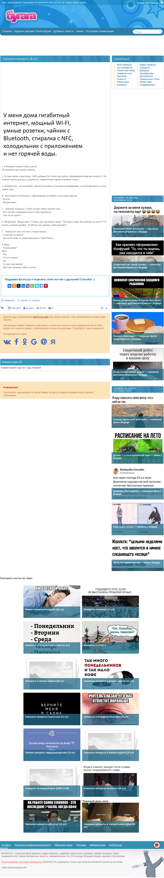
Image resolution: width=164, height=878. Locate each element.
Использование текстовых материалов (22, 862)
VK (55, 2)
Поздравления (147, 84)
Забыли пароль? (15, 2)
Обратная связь (152, 3)
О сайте (6, 845)
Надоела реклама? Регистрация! (32, 31)
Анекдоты (9, 300)
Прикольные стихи (149, 79)
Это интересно (125, 67)
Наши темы (146, 82)
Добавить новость (64, 31)
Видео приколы (148, 64)
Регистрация (28, 2)
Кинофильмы (147, 73)
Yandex (83, 2)
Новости (121, 79)
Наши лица (123, 82)
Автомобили (146, 76)
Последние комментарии (100, 31)
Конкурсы (122, 84)
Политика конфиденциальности (32, 845)
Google (69, 2)
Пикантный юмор (126, 70)
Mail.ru (76, 2)
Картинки (122, 76)
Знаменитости (124, 73)
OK (63, 2)
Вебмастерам (97, 845)
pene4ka (30, 308)
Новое (79, 31)
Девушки (144, 70)
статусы (36, 300)
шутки (24, 300)
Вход (4, 2)
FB (59, 2)
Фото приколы (124, 64)
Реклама (140, 3)
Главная (7, 31)
